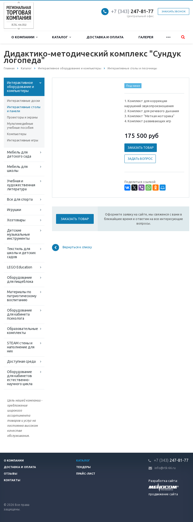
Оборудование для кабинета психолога (19, 314)
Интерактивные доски (23, 100)
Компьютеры (16, 134)
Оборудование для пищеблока (20, 279)
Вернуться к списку (72, 247)
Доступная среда (21, 361)
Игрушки (14, 210)
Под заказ (133, 85)
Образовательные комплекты (22, 331)
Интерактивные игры (22, 140)
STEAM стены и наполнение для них (20, 347)
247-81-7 (131, 11)
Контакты (12, 480)
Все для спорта (20, 199)
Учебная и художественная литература (21, 185)
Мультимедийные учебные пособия (20, 125)
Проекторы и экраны (22, 117)
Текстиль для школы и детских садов (21, 253)
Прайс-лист (85, 473)
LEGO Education (19, 267)
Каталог (61, 37)
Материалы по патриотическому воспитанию (21, 296)
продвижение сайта (163, 494)
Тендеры (83, 467)
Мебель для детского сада (19, 154)
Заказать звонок (173, 11)
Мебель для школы (17, 169)
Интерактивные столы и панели (23, 109)
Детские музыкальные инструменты (18, 234)
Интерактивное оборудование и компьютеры (20, 87)
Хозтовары (16, 220)
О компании (24, 37)
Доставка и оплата (104, 37)
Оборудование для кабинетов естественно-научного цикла (19, 378)
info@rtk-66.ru (165, 468)
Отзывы (10, 473)
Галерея (145, 37)
